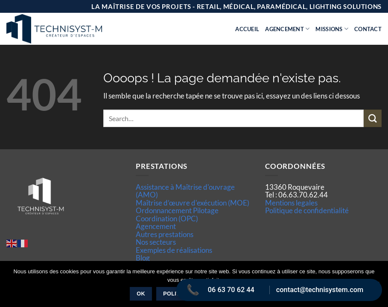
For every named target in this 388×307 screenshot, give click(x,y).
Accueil (247, 29)
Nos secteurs (156, 241)
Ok (141, 294)
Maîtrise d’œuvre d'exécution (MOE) (192, 202)
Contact (368, 29)
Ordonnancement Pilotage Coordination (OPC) (177, 214)
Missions (331, 29)
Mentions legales (291, 202)
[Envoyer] (373, 118)
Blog (143, 257)
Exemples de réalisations (174, 250)
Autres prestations (164, 234)
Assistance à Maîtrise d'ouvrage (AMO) (185, 190)
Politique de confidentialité (307, 210)
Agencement (287, 29)
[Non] (376, 286)
